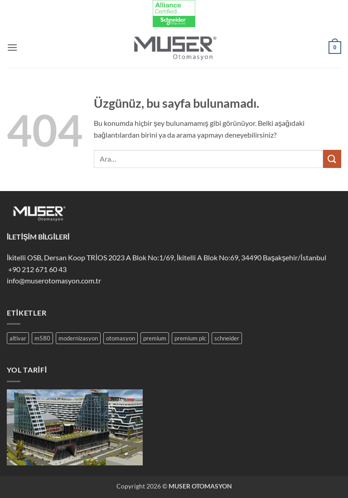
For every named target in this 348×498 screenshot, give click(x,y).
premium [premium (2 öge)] (154, 338)
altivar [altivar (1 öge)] (18, 338)
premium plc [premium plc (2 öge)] (190, 338)
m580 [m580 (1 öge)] (42, 338)
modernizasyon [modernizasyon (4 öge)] (78, 338)
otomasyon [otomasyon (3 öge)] (120, 338)
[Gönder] (332, 159)
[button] (12, 47)
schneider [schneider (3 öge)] (226, 338)
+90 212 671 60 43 (37, 269)
